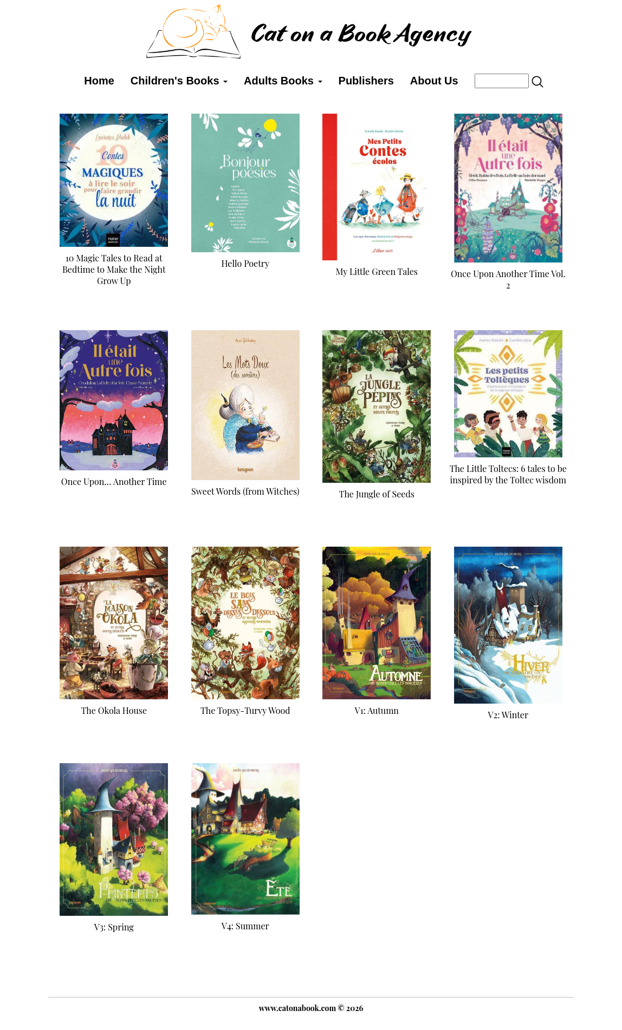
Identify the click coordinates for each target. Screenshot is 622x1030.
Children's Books (179, 81)
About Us (434, 81)
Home (99, 81)
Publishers (366, 81)
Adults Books (283, 81)
